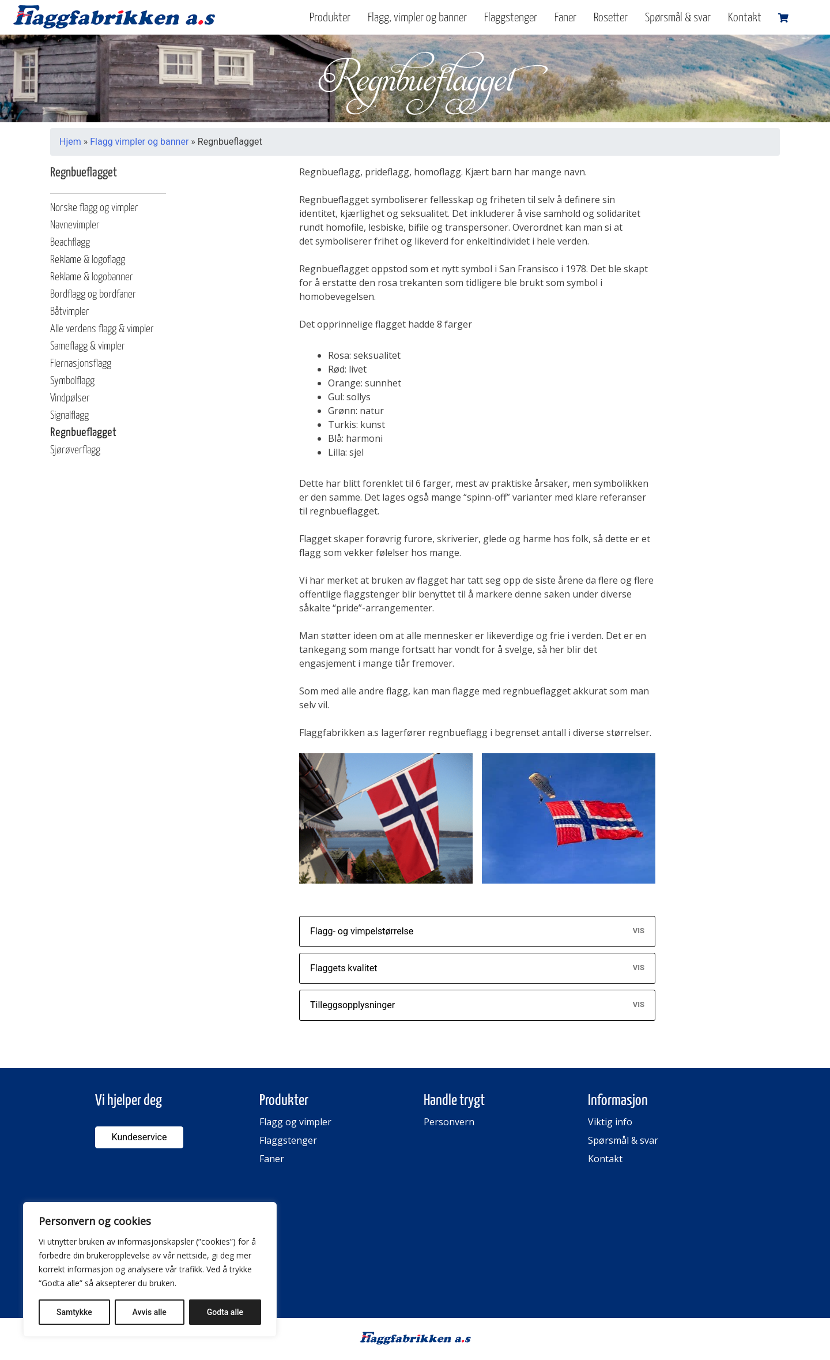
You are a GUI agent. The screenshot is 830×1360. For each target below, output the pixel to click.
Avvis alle (150, 1312)
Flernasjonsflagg (80, 363)
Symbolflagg (72, 380)
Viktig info (610, 1121)
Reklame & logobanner (91, 277)
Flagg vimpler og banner (139, 141)
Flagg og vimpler (295, 1121)
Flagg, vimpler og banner (417, 18)
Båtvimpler (69, 311)
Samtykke (74, 1312)
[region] (150, 1269)
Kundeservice (139, 1137)
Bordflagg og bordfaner (93, 294)
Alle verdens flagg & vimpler (102, 329)
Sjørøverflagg (75, 450)
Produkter (330, 18)
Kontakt (744, 18)
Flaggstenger (510, 18)
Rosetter (611, 18)
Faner (565, 18)
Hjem (70, 141)
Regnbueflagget (83, 432)
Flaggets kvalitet (344, 968)
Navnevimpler (75, 225)
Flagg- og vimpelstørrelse (361, 931)
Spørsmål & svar (678, 18)
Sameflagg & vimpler (87, 346)
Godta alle (225, 1312)
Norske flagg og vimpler (94, 207)
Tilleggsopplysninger (352, 1005)
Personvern (449, 1121)
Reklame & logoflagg (87, 259)
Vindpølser (70, 398)
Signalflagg (69, 415)
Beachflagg (70, 242)
